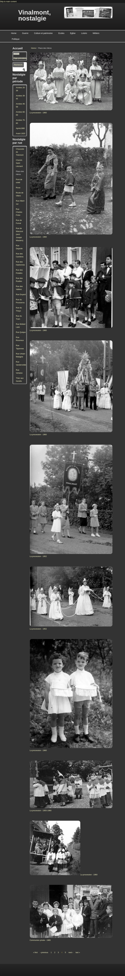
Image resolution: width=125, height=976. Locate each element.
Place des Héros (20, 172)
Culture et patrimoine (43, 33)
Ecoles (61, 33)
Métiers (96, 33)
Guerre (25, 33)
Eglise (72, 33)
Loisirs (84, 33)
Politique (16, 39)
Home (13, 33)
